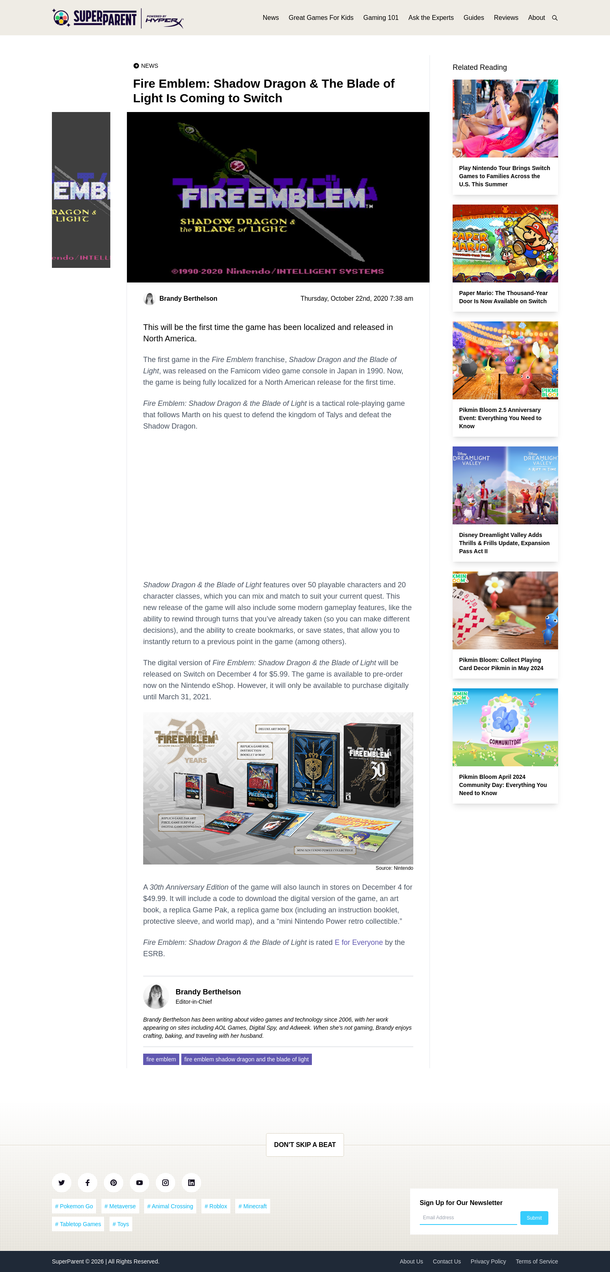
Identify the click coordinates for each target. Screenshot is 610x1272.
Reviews (506, 19)
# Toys (121, 1224)
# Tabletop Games (78, 1224)
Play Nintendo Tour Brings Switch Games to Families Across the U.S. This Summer (504, 176)
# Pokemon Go (74, 1206)
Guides (474, 19)
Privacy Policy (488, 1261)
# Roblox (216, 1206)
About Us (411, 1261)
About (536, 19)
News (271, 19)
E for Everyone (359, 942)
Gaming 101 (381, 19)
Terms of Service (537, 1261)
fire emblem (161, 1059)
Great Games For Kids (321, 19)
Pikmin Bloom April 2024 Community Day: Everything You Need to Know (503, 785)
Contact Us (447, 1261)
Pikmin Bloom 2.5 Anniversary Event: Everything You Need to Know (500, 418)
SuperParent (69, 1261)
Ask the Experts (431, 19)
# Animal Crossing (170, 1206)
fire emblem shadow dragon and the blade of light (247, 1059)
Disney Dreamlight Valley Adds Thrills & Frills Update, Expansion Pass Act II (504, 543)
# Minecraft (252, 1206)
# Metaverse (120, 1206)
